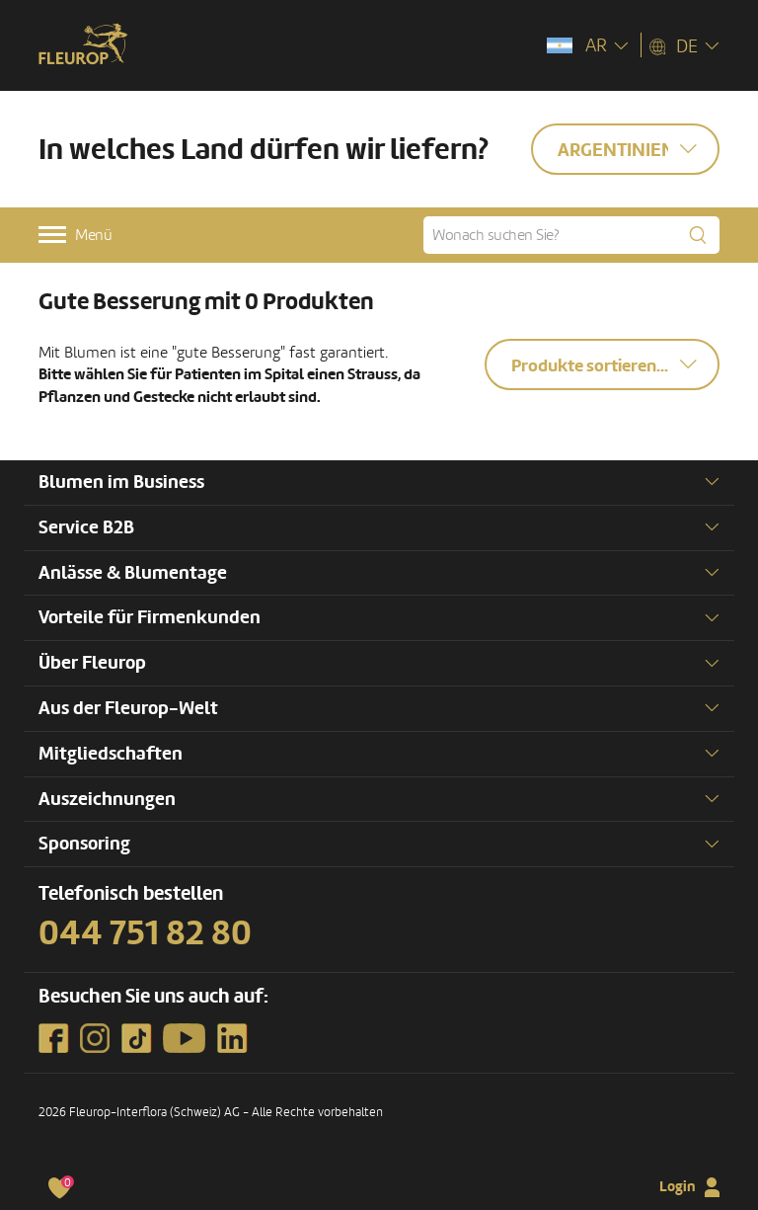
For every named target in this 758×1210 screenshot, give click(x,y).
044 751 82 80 (145, 933)
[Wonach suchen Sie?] (571, 235)
